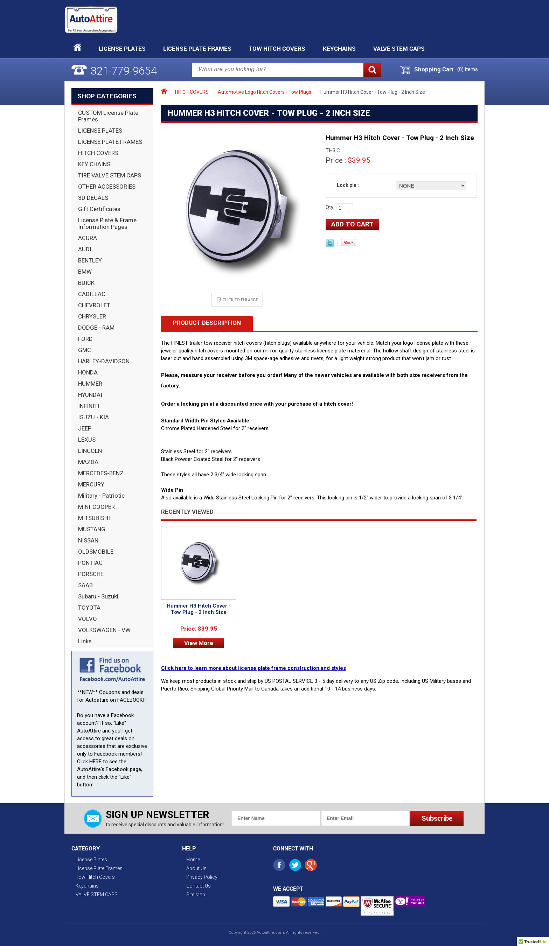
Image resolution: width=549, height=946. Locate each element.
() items (467, 69)
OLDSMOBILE (95, 551)
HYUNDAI (90, 394)
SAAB (85, 585)
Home (193, 859)
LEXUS (87, 439)
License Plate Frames (197, 48)
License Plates (122, 48)
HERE (95, 761)
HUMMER (90, 383)
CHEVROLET (94, 305)
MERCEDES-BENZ (101, 473)
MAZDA (88, 461)
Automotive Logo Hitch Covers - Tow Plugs (264, 92)
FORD (85, 338)
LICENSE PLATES (100, 130)
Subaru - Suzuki (98, 596)
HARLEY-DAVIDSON (104, 361)
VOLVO (87, 618)
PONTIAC (90, 562)
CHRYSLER (92, 316)
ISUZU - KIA (93, 417)
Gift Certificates (99, 208)
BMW (85, 271)
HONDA (88, 372)
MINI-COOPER (96, 506)
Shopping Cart (433, 69)
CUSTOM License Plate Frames (108, 116)
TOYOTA (89, 607)
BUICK (86, 282)
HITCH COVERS (98, 152)
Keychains (339, 48)
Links (85, 641)
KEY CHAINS (94, 164)
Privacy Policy (201, 877)
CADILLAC (91, 293)
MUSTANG (91, 529)
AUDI (84, 249)
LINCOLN (90, 450)
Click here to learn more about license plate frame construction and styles (253, 668)
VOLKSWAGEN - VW (104, 629)
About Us (196, 868)
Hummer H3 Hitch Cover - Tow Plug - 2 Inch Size (199, 609)
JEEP (84, 428)
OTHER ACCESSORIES (106, 186)
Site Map (195, 894)
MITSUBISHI (94, 517)
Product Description (207, 322)
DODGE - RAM (96, 327)
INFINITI (88, 405)
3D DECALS (93, 197)
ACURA (87, 237)
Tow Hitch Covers (277, 48)
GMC (84, 349)
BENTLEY (90, 260)
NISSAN (88, 540)
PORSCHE (91, 573)
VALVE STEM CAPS (399, 48)
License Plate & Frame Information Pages (107, 223)
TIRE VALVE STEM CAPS (109, 175)
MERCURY (91, 484)
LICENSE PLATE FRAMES (110, 141)
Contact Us (198, 886)
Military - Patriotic (101, 495)
